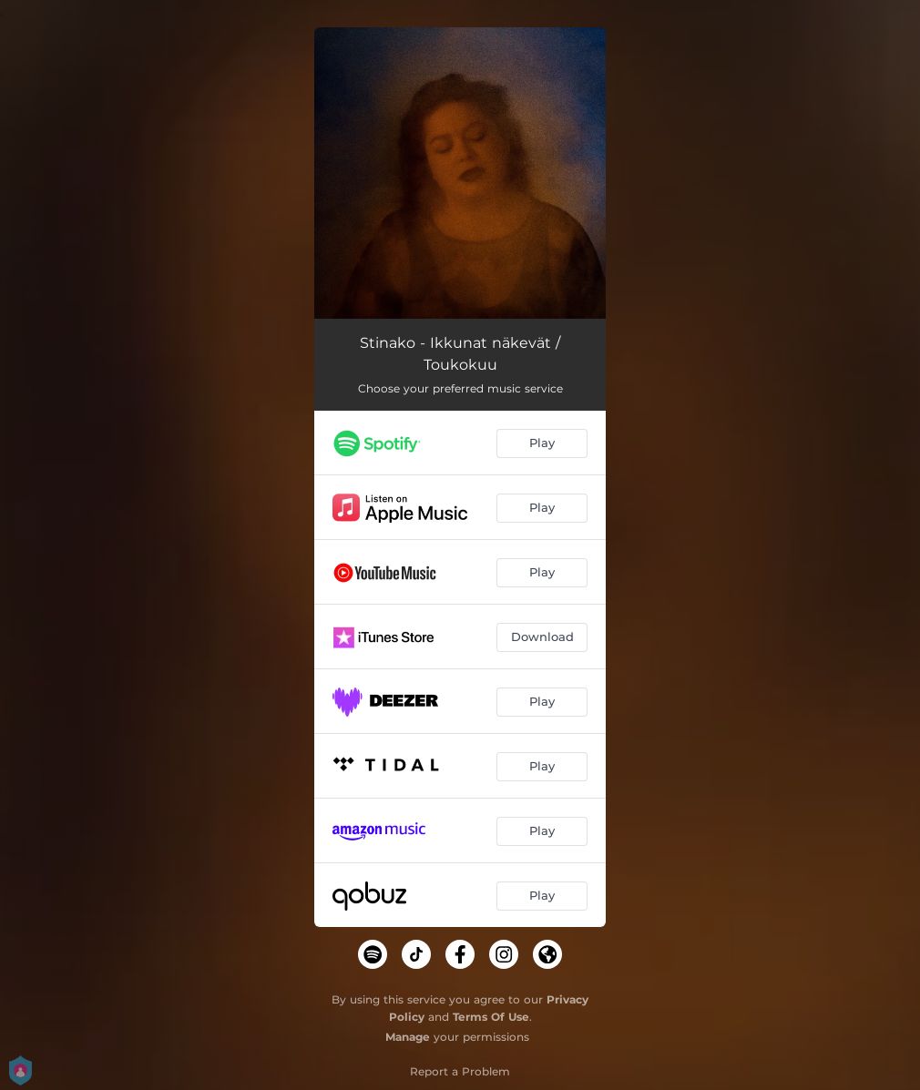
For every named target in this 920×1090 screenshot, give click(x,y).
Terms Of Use (491, 1017)
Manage (407, 1037)
